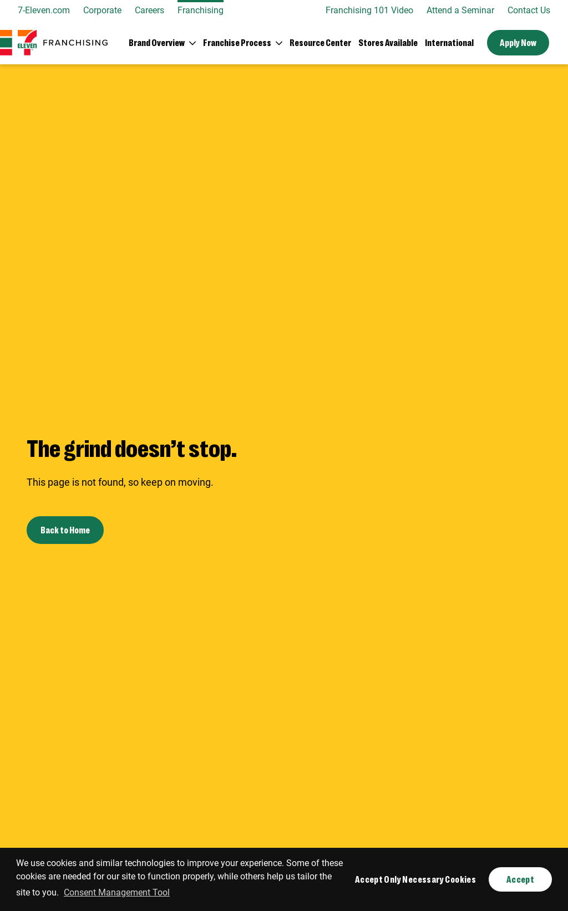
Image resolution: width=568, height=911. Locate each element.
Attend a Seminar (460, 10)
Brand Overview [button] (157, 42)
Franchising (201, 10)
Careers (149, 10)
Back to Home (65, 530)
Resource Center (320, 42)
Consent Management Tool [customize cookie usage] (117, 892)
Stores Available (388, 42)
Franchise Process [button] (237, 42)
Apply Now (518, 42)
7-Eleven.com (44, 10)
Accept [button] (520, 879)
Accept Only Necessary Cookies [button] (415, 879)
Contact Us (529, 10)
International (449, 42)
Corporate (102, 10)
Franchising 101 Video (369, 10)
